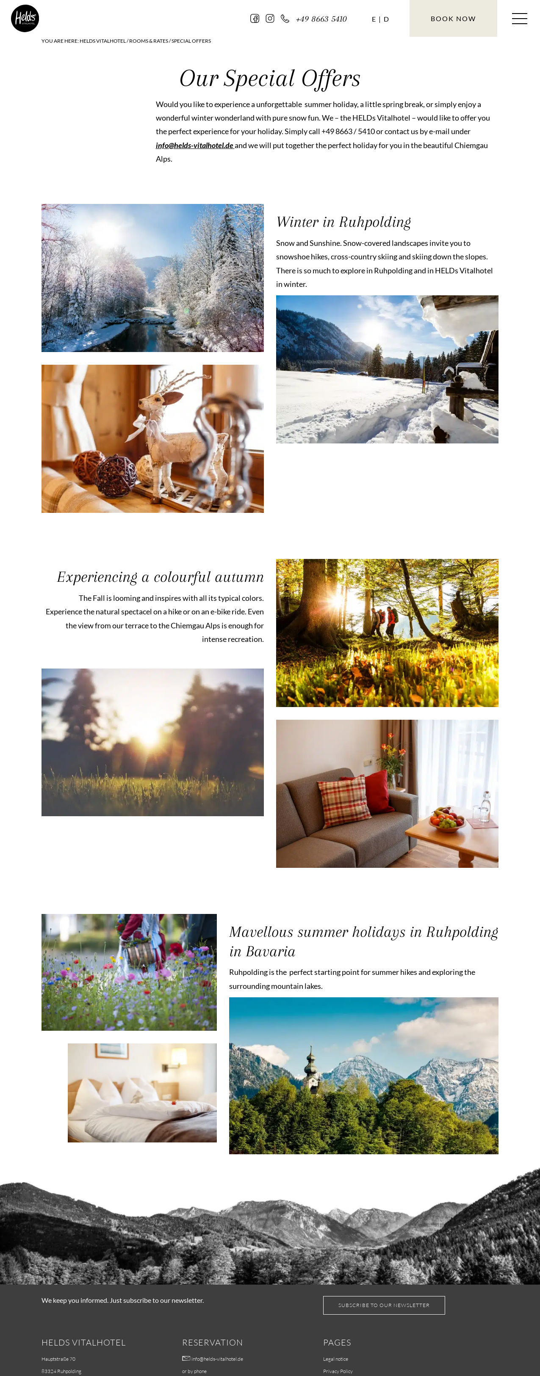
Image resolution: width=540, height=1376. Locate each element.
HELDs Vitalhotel (103, 41)
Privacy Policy (338, 1371)
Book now (453, 18)
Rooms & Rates (148, 41)
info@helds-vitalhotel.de (195, 145)
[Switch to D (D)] (386, 19)
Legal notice (335, 1359)
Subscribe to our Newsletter (384, 1305)
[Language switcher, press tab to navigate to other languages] (373, 19)
